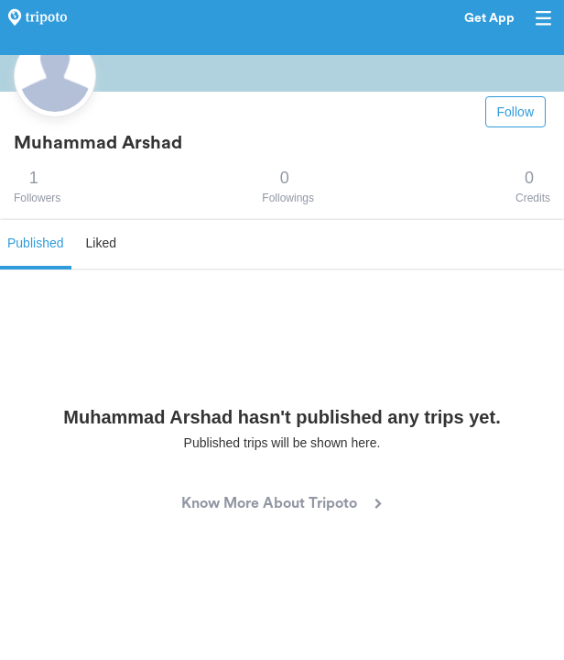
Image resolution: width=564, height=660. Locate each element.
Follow (515, 111)
